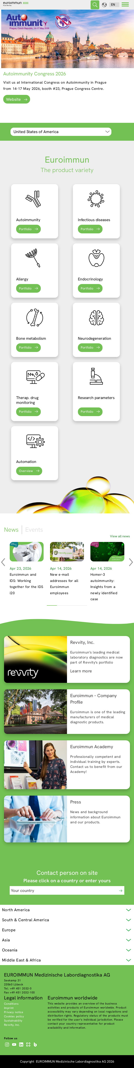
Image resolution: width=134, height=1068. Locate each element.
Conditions (11, 1003)
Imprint (9, 1008)
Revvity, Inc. (12, 1025)
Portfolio (25, 229)
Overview (26, 471)
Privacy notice (13, 1012)
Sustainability (13, 1020)
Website (13, 99)
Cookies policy (14, 1016)
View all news (120, 536)
